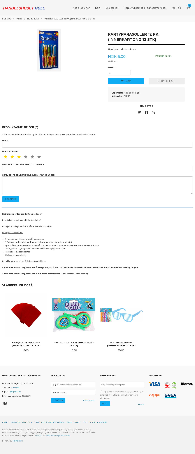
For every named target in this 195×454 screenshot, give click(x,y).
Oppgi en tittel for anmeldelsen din (97, 167)
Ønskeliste (166, 81)
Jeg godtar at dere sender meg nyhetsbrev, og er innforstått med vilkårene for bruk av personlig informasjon (121, 394)
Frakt (5, 422)
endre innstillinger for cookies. (58, 435)
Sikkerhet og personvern (49, 422)
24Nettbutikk (17, 441)
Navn (97, 143)
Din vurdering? (10, 151)
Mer (174, 7)
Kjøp (126, 81)
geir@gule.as (15, 391)
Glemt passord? (89, 400)
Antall (112, 67)
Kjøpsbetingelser (22, 422)
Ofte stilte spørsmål (95, 422)
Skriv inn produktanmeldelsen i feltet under (97, 184)
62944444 (15, 387)
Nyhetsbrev (74, 422)
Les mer (141, 404)
